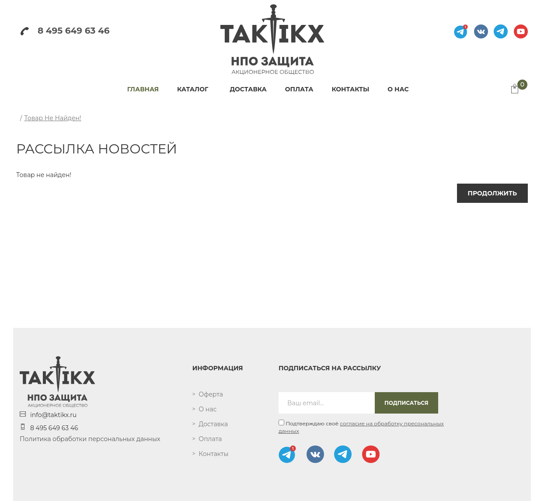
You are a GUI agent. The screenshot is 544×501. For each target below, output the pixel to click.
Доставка (213, 424)
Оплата (210, 439)
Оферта (211, 394)
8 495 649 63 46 (65, 30)
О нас (207, 409)
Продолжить (492, 193)
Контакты (213, 454)
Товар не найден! (52, 118)
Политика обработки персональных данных (90, 439)
